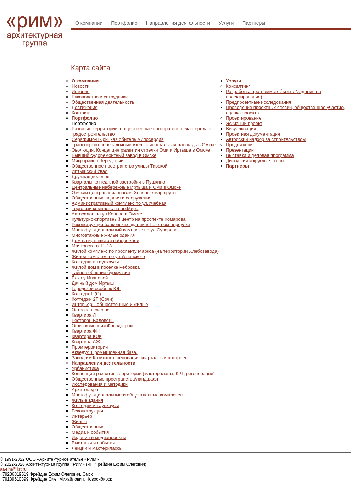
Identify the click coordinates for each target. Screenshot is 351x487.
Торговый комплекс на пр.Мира (105, 208)
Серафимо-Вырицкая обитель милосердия (118, 139)
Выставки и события (93, 442)
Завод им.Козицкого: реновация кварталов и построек (129, 357)
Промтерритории (90, 347)
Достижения (85, 107)
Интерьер (82, 416)
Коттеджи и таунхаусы (95, 261)
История (80, 91)
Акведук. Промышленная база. (105, 352)
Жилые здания (87, 400)
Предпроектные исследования (258, 102)
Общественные (88, 426)
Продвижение (240, 144)
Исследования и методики (100, 384)
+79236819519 (14, 474)
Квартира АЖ (86, 341)
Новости (80, 86)
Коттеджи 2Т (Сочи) (92, 299)
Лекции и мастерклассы (97, 448)
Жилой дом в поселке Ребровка (106, 267)
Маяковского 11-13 (92, 245)
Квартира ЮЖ (87, 336)
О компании (88, 23)
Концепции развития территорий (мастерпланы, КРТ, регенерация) (143, 373)
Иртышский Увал (89, 171)
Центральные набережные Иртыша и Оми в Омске (126, 187)
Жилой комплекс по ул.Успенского (108, 256)
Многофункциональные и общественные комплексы (127, 395)
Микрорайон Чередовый (97, 160)
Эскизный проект (244, 123)
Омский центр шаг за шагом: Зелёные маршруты (124, 192)
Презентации (240, 150)
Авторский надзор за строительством (266, 139)
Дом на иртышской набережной (105, 240)
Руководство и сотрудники (100, 96)
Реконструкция (87, 411)
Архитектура (85, 389)
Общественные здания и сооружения (111, 198)
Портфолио (124, 23)
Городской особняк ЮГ (96, 288)
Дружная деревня (91, 176)
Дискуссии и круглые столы (255, 160)
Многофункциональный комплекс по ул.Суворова (124, 229)
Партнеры (253, 23)
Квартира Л (84, 315)
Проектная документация (253, 134)
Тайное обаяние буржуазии (101, 272)
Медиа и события (90, 432)
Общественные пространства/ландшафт (115, 379)
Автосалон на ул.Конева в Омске (107, 214)
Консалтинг (238, 86)
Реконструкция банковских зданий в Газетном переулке (131, 224)
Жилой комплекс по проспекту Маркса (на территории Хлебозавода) (145, 251)
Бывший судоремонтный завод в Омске (114, 155)
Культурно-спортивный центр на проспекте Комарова (128, 219)
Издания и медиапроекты (99, 437)
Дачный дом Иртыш (93, 283)
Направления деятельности (178, 23)
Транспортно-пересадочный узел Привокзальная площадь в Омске (144, 144)
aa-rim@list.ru (13, 469)
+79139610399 (14, 479)
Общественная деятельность (103, 102)
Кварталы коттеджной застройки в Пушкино (118, 182)
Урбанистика (85, 368)
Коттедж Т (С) (86, 293)
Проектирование (243, 118)
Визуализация (241, 128)
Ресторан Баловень (93, 320)
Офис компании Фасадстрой (102, 325)
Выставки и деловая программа (260, 155)
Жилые (79, 421)
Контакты (81, 112)
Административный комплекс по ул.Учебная (119, 203)
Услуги (226, 23)
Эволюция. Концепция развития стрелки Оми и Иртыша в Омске (141, 150)
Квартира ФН (86, 331)
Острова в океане (91, 309)
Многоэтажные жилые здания (103, 235)
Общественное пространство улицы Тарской (119, 166)
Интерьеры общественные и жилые (110, 304)
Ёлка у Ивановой (90, 277)
